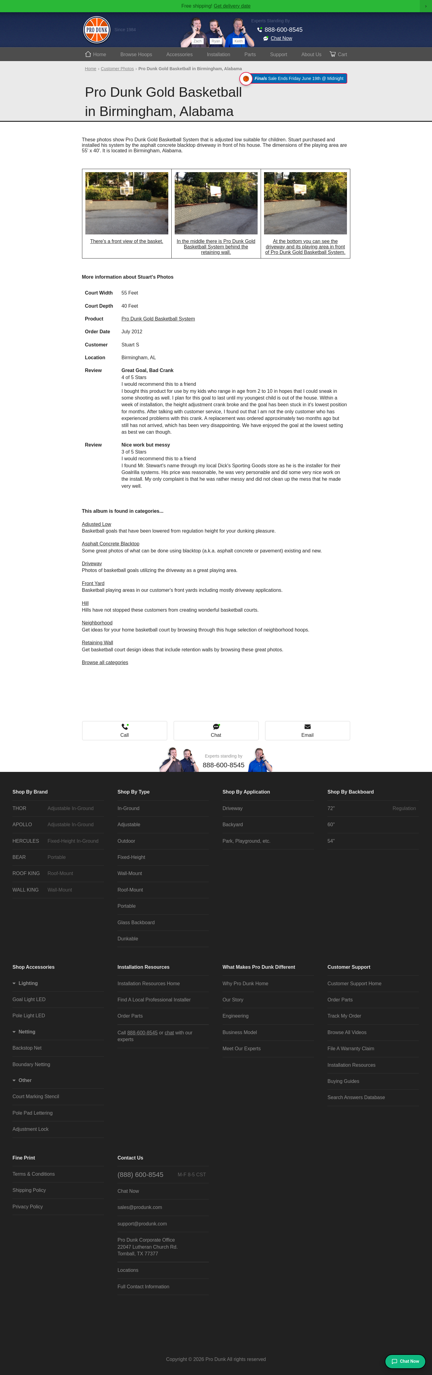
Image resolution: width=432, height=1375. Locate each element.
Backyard (233, 824)
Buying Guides (343, 1081)
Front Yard (93, 583)
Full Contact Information (143, 1286)
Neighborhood (97, 622)
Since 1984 (125, 29)
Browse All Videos (346, 1032)
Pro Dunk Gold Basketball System (158, 318)
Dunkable (127, 938)
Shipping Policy (29, 1190)
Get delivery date (232, 6)
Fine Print (23, 1157)
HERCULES (56, 841)
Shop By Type (133, 791)
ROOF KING (56, 873)
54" (330, 841)
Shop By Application (246, 791)
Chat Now (281, 38)
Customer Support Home (354, 983)
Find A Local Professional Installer (154, 999)
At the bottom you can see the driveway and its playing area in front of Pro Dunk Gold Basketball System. (305, 247)
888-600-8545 (284, 29)
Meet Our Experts (242, 1048)
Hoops (136, 54)
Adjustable (128, 824)
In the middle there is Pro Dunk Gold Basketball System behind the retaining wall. (216, 247)
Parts (250, 54)
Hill (85, 603)
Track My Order (344, 1016)
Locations (127, 1270)
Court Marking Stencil (35, 1096)
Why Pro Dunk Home (245, 983)
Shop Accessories (33, 967)
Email (307, 735)
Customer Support (348, 967)
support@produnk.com (142, 1223)
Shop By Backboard (350, 791)
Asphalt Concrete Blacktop (111, 543)
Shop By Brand (30, 791)
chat (169, 1032)
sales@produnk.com (139, 1207)
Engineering (235, 1016)
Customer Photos (117, 68)
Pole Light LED (28, 1015)
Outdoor (126, 841)
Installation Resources (143, 967)
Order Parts (130, 1016)
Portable (126, 906)
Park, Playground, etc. (246, 841)
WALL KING (56, 890)
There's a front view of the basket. (126, 241)
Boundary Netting (31, 1064)
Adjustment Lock (30, 1129)
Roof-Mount (130, 889)
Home (99, 54)
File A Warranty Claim (350, 1048)
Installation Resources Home (148, 983)
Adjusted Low (96, 524)
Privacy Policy (27, 1206)
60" (330, 824)
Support (278, 54)
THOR (56, 808)
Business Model (240, 1032)
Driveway (92, 563)
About (312, 54)
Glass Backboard (136, 922)
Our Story (233, 999)
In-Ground (128, 808)
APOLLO (56, 824)
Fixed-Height (131, 857)
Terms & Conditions (33, 1174)
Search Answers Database (356, 1097)
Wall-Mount (129, 873)
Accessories (179, 54)
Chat (216, 735)
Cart (342, 54)
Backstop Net (26, 1048)
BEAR (56, 857)
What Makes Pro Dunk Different (259, 967)
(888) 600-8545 (161, 1174)
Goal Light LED (29, 999)
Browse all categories (105, 662)
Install (218, 54)
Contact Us (130, 1157)
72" (371, 808)
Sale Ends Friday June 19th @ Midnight (294, 78)
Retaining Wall (97, 642)
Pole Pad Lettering (32, 1113)
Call (124, 735)
